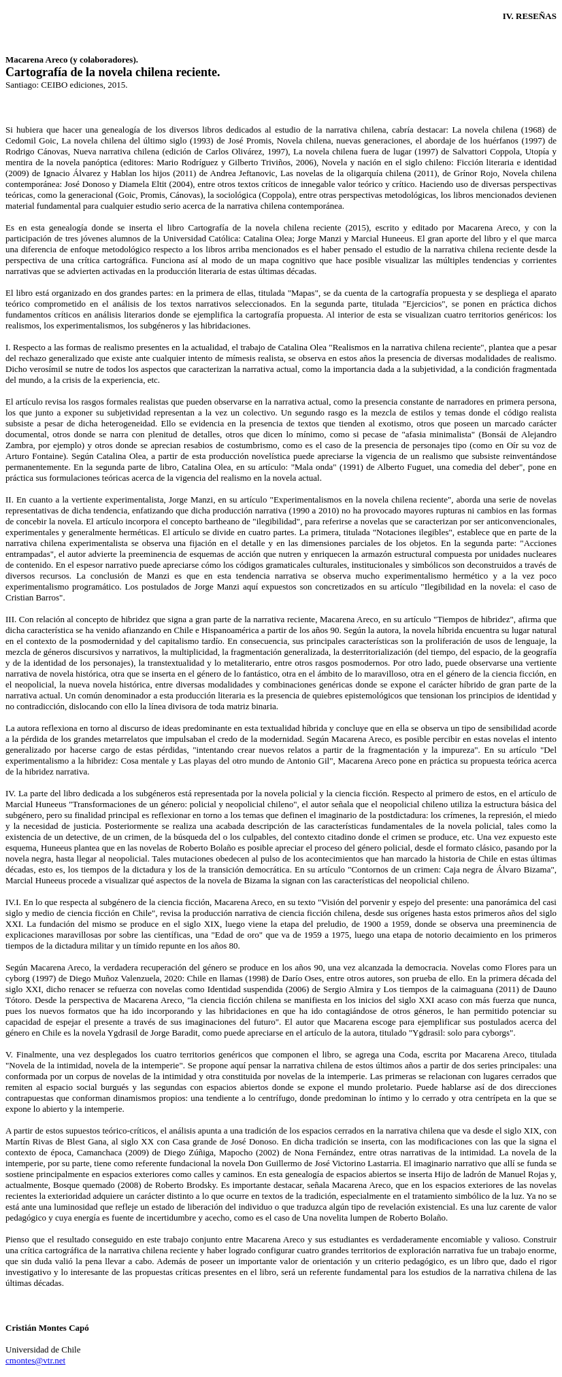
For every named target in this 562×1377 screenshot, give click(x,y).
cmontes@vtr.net (35, 1360)
